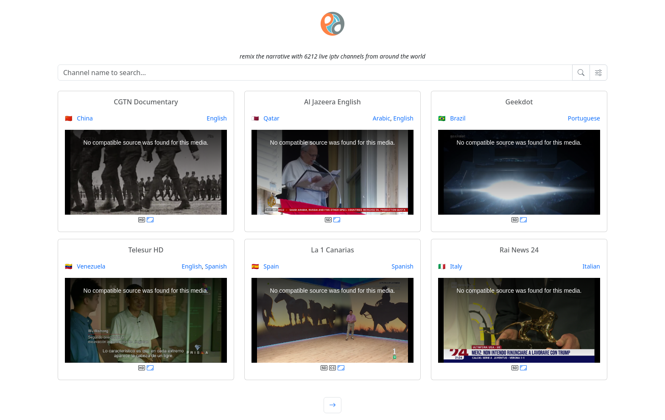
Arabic (381, 118)
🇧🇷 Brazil (452, 118)
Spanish (216, 266)
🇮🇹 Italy (450, 266)
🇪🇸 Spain (265, 266)
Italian (591, 266)
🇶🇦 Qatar (265, 118)
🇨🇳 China (79, 118)
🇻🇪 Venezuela (85, 266)
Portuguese (584, 118)
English (217, 118)
